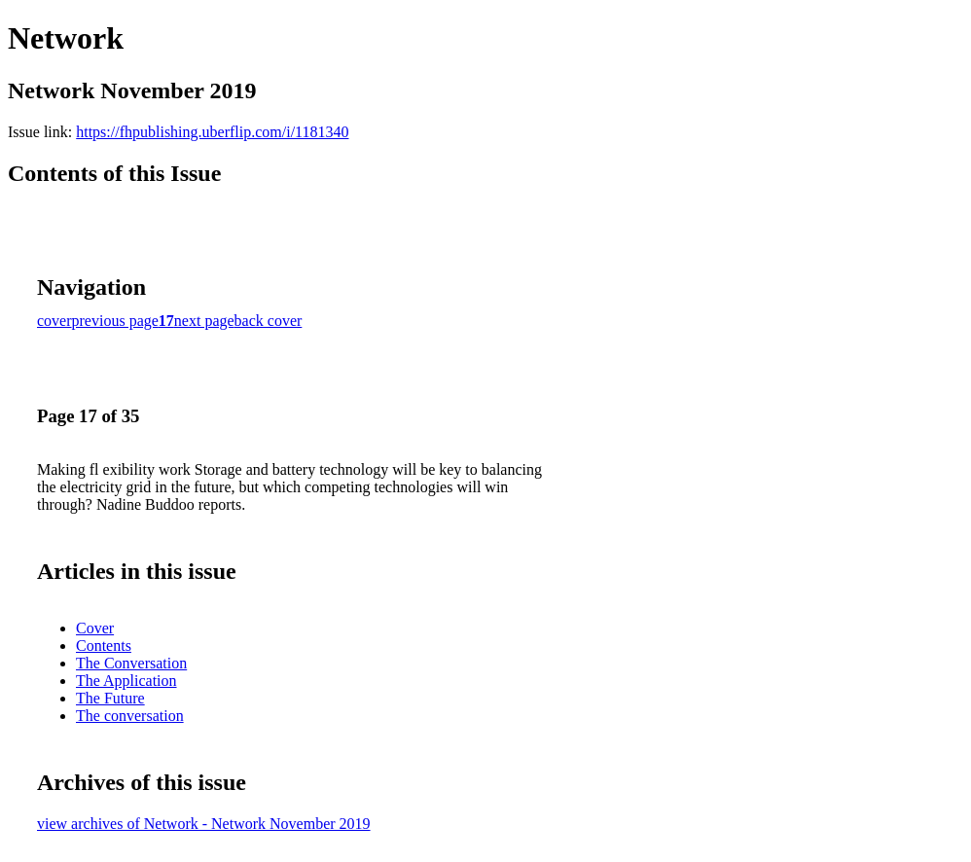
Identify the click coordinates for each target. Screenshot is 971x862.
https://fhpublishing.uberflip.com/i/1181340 (212, 132)
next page (204, 320)
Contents (103, 645)
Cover (95, 628)
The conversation (130, 715)
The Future (110, 698)
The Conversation (131, 663)
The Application (126, 680)
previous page (115, 320)
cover (54, 320)
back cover (268, 320)
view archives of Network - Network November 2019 (204, 823)
